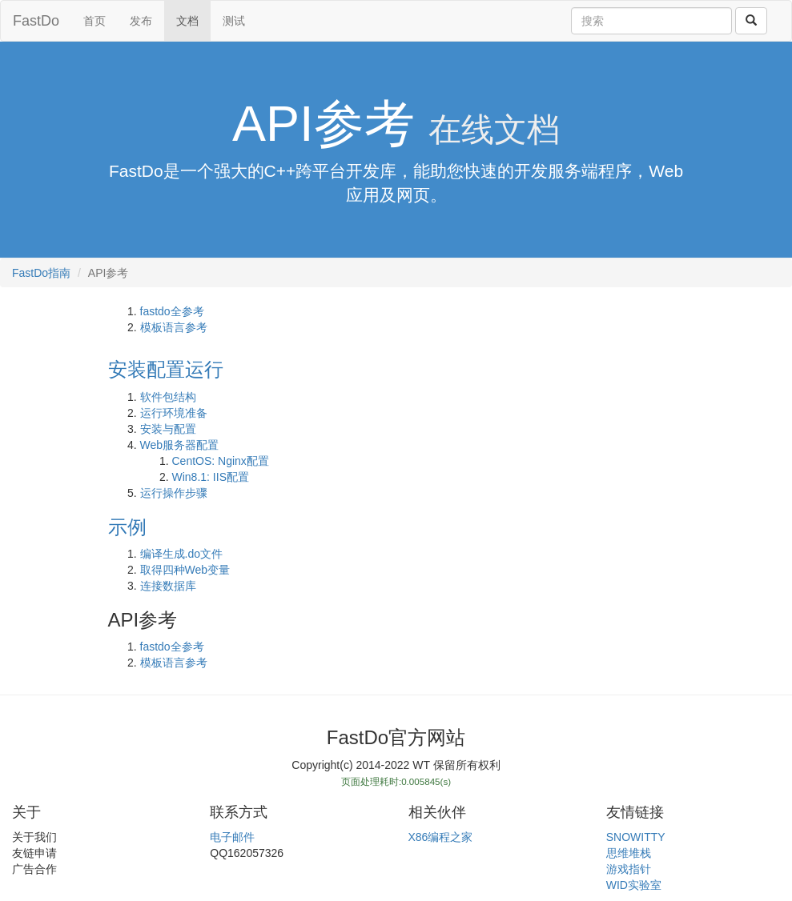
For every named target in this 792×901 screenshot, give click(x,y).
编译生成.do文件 (181, 553)
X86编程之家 (440, 837)
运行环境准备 (173, 412)
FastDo (36, 21)
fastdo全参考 (172, 311)
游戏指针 (628, 869)
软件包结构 (168, 396)
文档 (187, 20)
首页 (94, 20)
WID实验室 (633, 885)
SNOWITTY (635, 837)
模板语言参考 (173, 327)
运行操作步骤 (173, 493)
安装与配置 (168, 428)
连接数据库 (168, 585)
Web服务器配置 (179, 444)
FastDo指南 (41, 272)
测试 (234, 20)
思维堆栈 (628, 853)
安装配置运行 (165, 369)
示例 (127, 527)
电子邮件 (232, 837)
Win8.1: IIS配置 (210, 477)
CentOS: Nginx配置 (220, 461)
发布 (141, 20)
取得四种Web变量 (185, 569)
